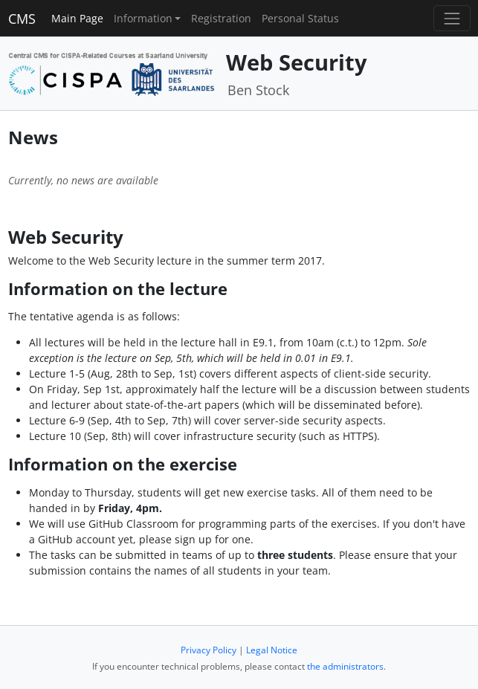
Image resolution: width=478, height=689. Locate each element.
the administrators (345, 666)
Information (143, 18)
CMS (22, 19)
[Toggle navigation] (451, 18)
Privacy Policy (208, 650)
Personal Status (300, 18)
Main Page (77, 18)
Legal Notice (271, 650)
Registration (221, 18)
